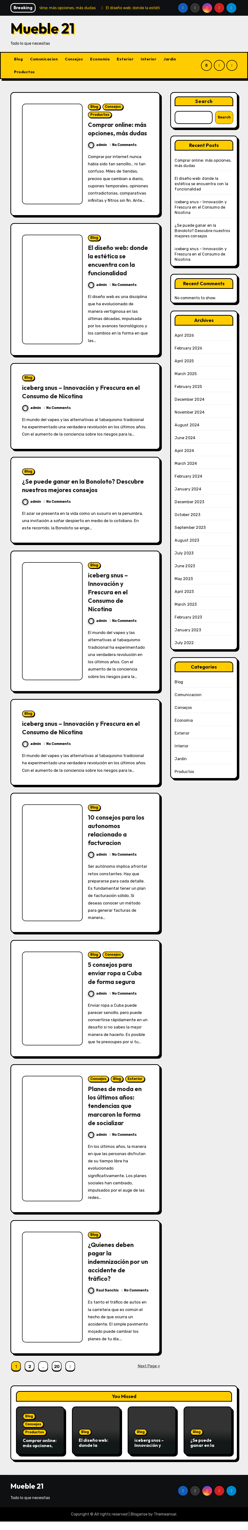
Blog (18, 59)
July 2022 (184, 643)
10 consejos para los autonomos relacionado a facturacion (118, 838)
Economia (99, 59)
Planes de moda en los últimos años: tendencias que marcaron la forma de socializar (116, 1114)
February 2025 (188, 386)
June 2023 (185, 566)
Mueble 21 (42, 28)
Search (204, 101)
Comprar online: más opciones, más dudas (116, 133)
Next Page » (149, 1374)
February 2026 (188, 348)
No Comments (124, 153)
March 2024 (186, 463)
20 (57, 1375)
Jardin (169, 59)
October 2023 (187, 514)
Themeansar (165, 1522)
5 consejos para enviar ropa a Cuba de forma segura (117, 981)
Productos (24, 71)
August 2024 (187, 425)
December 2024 (189, 399)
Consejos (74, 59)
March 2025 (186, 374)
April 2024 (184, 450)
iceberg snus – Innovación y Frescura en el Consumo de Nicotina (84, 400)
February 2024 (188, 476)
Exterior (125, 59)
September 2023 (190, 527)
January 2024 (188, 489)
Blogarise (139, 1522)
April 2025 (184, 361)
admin (97, 153)
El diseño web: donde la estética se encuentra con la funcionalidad (117, 268)
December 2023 (189, 502)
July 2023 (184, 553)
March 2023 (186, 604)
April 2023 (184, 591)
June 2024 (185, 438)
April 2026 (184, 335)
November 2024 (189, 412)
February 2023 (188, 617)
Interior (148, 59)
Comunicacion (44, 59)
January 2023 (188, 630)
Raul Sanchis (103, 1299)
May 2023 (184, 578)
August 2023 (187, 540)
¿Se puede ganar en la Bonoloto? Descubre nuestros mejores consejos (77, 494)
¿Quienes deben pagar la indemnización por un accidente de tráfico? (116, 1270)
